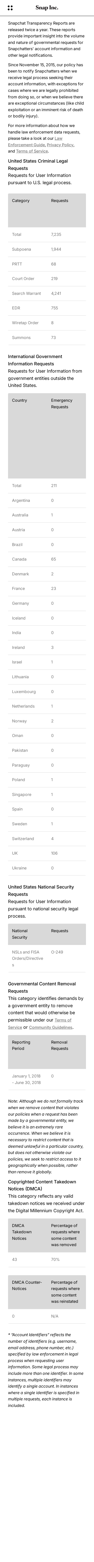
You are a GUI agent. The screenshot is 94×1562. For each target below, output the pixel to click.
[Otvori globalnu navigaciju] (18, 8)
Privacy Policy (60, 144)
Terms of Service (32, 151)
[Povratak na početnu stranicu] (47, 8)
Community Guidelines (50, 1027)
